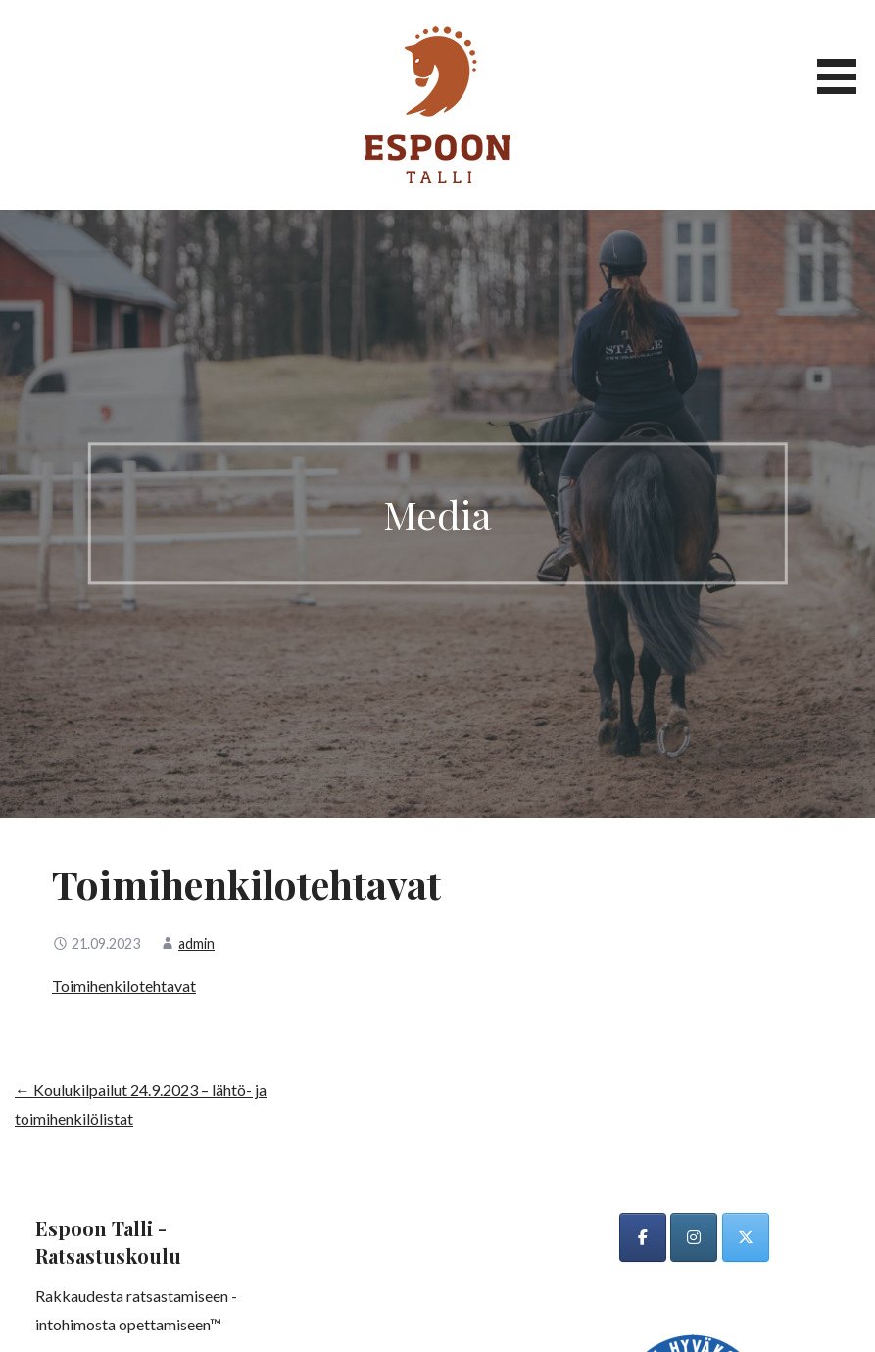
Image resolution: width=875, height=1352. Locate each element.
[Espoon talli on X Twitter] (745, 1237)
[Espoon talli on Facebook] (642, 1237)
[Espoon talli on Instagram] (693, 1237)
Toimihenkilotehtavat (124, 985)
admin (196, 943)
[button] (843, 50)
